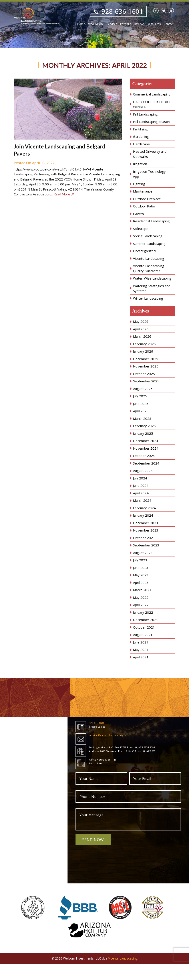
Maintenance (142, 191)
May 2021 (140, 649)
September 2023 (146, 545)
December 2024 (145, 440)
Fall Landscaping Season (151, 121)
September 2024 (146, 463)
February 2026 (144, 344)
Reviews (139, 24)
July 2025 (140, 396)
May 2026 (140, 321)
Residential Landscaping (151, 221)
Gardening (141, 136)
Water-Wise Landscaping (152, 278)
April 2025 (141, 411)
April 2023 (141, 582)
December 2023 (145, 523)
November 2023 (145, 530)
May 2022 (140, 597)
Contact (168, 24)
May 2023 (140, 575)
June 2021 (140, 642)
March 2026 (142, 336)
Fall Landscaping (145, 114)
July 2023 (140, 560)
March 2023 (142, 590)
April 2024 (141, 493)
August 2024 (143, 470)
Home (81, 24)
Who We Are (96, 24)
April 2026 (141, 329)
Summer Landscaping (149, 243)
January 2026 (143, 351)
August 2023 (143, 552)
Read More (62, 194)
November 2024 (145, 448)
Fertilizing (140, 129)
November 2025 (145, 366)
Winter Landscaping (148, 298)
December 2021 (145, 619)
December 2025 (145, 359)
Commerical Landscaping (152, 94)
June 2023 (140, 567)
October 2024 (144, 455)
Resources (154, 24)
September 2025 (146, 381)
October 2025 (144, 373)
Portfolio (125, 24)
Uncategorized (144, 251)
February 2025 (144, 426)
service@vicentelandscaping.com (109, 735)
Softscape (140, 228)
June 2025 (140, 403)
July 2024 (140, 478)
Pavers (138, 213)
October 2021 (144, 627)
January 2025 (143, 433)
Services (112, 24)
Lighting (139, 184)
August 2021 (143, 634)
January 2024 (143, 515)
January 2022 (143, 612)
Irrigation (140, 164)
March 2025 (142, 418)
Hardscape (141, 144)
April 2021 (141, 657)
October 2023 (144, 538)
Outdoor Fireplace (147, 199)
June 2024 (140, 485)
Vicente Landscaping (148, 258)
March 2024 (142, 500)
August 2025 (143, 388)
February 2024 (144, 508)
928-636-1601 (122, 11)
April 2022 (141, 605)
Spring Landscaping (147, 236)
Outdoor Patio (144, 206)
